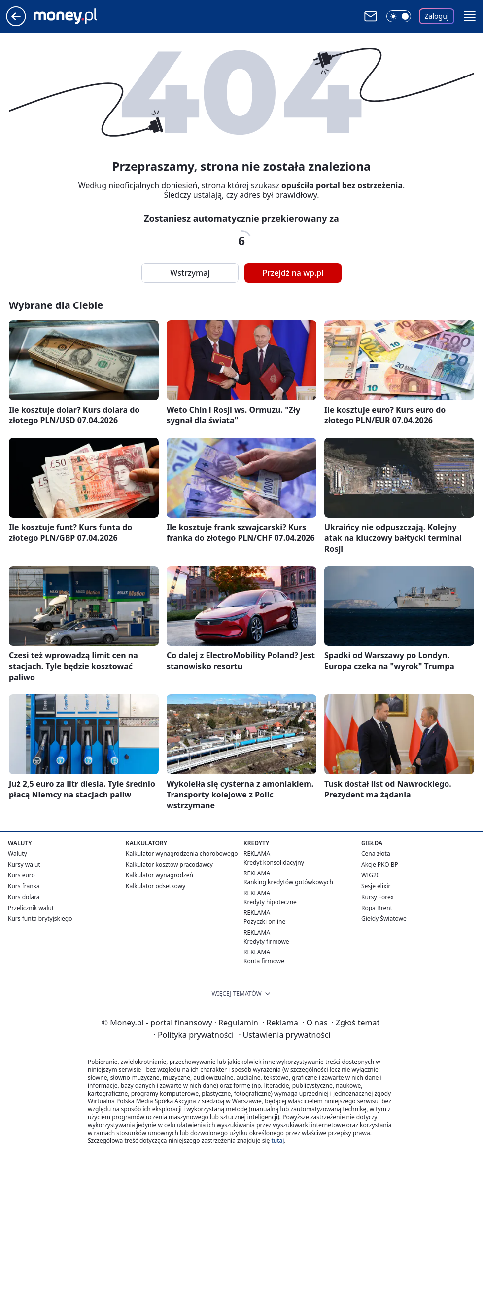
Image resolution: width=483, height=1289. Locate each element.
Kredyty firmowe (266, 941)
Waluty (17, 853)
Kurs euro (21, 875)
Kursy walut (24, 864)
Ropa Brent (376, 908)
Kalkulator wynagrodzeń (159, 875)
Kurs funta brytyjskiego (40, 918)
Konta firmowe (263, 961)
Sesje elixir (375, 886)
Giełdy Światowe (384, 918)
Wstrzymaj (189, 272)
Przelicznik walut (31, 908)
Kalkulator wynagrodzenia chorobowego (182, 853)
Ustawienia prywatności (284, 1034)
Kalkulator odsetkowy (155, 886)
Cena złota (375, 853)
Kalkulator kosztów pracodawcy (169, 864)
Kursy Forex (377, 897)
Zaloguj (437, 16)
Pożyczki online (264, 921)
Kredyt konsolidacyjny (273, 862)
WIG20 (370, 875)
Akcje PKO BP (379, 864)
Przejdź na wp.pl (292, 272)
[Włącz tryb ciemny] (398, 16)
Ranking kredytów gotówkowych (288, 882)
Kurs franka (24, 886)
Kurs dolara (24, 897)
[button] (470, 16)
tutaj (277, 1141)
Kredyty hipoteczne (270, 902)
